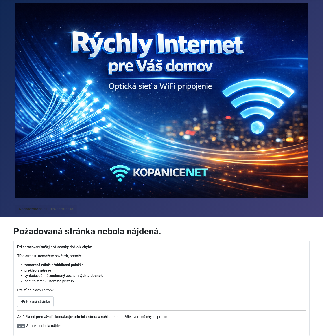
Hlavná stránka (35, 301)
